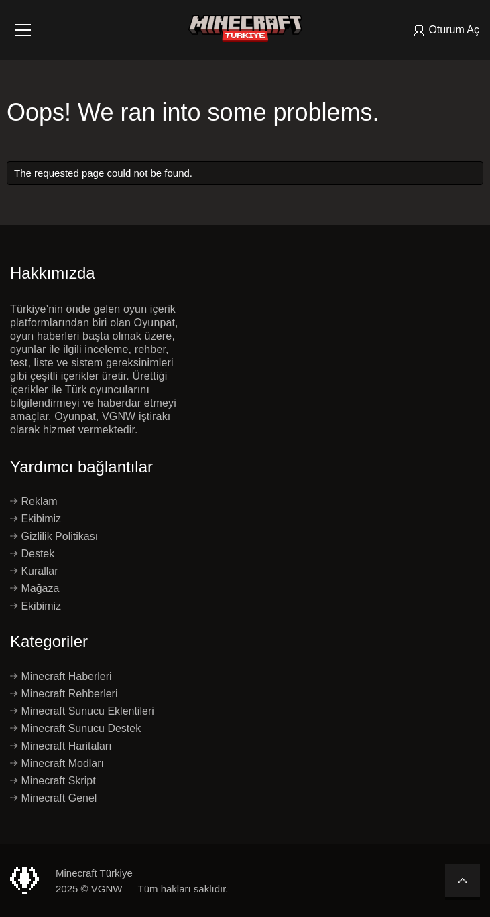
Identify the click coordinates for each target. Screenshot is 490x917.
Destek (32, 554)
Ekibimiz (35, 519)
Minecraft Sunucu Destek (75, 728)
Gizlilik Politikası (54, 536)
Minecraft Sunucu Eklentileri (82, 711)
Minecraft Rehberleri (64, 694)
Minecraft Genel (53, 798)
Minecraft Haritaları (61, 746)
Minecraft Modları (57, 763)
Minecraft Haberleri (61, 676)
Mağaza (34, 588)
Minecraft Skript (53, 781)
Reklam (34, 501)
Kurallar (34, 571)
